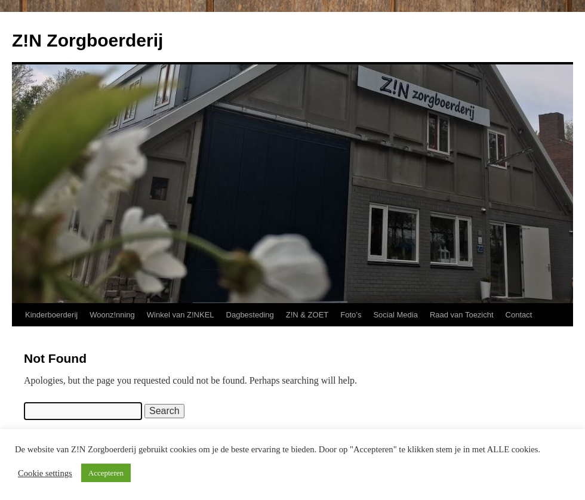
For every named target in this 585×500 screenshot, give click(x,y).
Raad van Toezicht (462, 314)
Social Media (395, 314)
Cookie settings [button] (45, 473)
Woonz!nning (112, 314)
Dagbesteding (250, 314)
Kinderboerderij (51, 314)
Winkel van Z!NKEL (180, 314)
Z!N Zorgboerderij (87, 40)
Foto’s (350, 314)
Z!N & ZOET (307, 314)
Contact (519, 314)
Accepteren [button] (106, 472)
